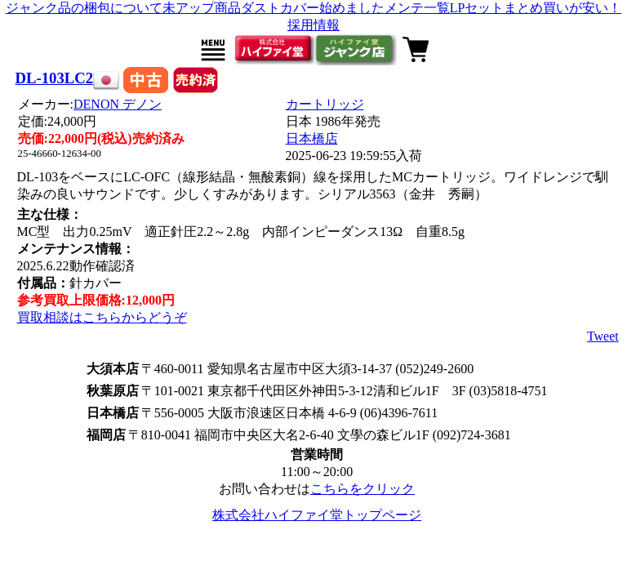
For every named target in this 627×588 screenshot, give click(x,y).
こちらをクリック (362, 489)
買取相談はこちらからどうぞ (102, 317)
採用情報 (313, 25)
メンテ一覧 (417, 8)
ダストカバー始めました (313, 8)
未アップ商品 (201, 8)
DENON (117, 104)
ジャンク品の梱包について (84, 8)
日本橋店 (312, 138)
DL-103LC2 (55, 78)
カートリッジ (325, 104)
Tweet (603, 336)
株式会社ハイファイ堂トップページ (316, 515)
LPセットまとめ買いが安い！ (536, 8)
